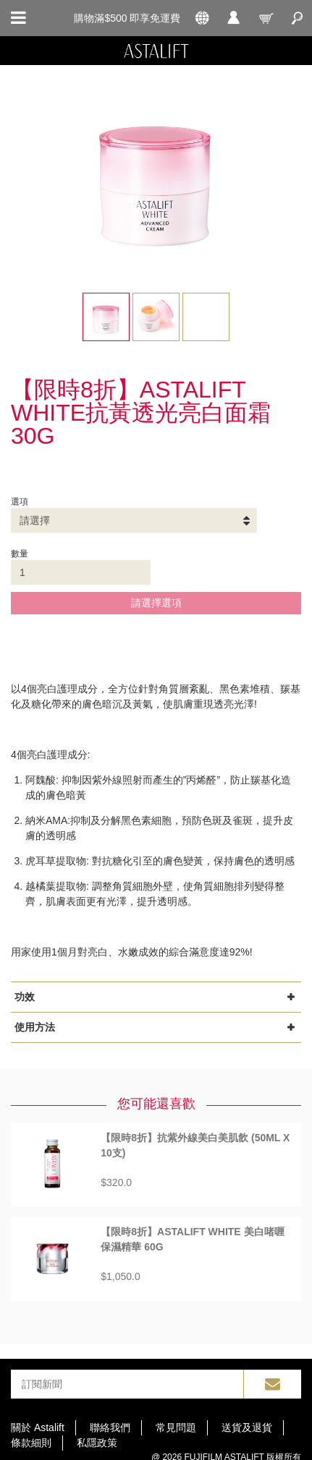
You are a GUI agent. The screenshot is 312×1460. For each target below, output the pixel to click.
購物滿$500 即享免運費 (127, 18)
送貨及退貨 (247, 1427)
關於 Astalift (37, 1427)
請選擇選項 (156, 603)
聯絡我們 (110, 1427)
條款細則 (31, 1442)
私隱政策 (97, 1442)
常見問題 (176, 1427)
